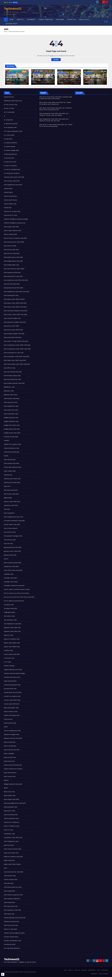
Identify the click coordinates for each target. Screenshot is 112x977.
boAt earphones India (10, 402)
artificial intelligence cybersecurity (14, 223)
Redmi (6, 788)
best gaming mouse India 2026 (13, 288)
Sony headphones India (11, 841)
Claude (6, 455)
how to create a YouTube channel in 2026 (16, 589)
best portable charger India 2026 (14, 333)
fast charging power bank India (13, 517)
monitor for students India (12, 696)
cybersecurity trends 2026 (12, 482)
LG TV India (7, 662)
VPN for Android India (10, 879)
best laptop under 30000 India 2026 (15, 303)
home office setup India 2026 (13, 570)
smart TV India (8, 830)
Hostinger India (8, 574)
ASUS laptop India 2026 (11, 226)
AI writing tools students (11, 173)
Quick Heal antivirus (10, 772)
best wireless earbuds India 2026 (14, 383)
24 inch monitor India (10, 104)
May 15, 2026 (37, 79)
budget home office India (12, 425)
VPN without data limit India (13, 887)
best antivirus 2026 (10, 246)
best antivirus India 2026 (11, 253)
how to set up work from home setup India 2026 (19, 597)
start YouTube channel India (12, 849)
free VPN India (8, 543)
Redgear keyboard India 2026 (13, 784)
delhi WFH (7, 486)
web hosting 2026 (9, 891)
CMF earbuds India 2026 (11, 463)
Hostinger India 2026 (10, 578)
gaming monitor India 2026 (12, 551)
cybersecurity (8, 475)
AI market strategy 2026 (11, 150)
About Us (20, 19)
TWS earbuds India (10, 875)
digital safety (8, 497)
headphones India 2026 (11, 566)
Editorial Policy (11, 23)
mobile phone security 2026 (12, 692)
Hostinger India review (11, 581)
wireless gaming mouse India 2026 (14, 917)
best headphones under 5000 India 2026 (16, 291)
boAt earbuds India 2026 (11, 398)
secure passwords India (11, 818)
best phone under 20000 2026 (13, 329)
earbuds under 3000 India (12, 501)
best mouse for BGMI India (12, 318)
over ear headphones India (12, 730)
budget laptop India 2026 (12, 429)
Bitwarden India (9, 391)
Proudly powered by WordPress (12, 971)
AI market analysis (9, 146)
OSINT (6, 727)
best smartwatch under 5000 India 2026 (16, 356)
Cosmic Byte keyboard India (12, 467)
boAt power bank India (11, 410)
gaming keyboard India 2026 (12, 547)
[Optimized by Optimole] (2, 974)
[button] (104, 21)
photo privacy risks (10, 757)
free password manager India (13, 536)
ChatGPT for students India (12, 444)
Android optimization (10, 196)
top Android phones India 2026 (13, 872)
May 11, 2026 (63, 79)
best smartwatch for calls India (13, 352)
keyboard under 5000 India (12, 631)
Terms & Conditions (46, 19)
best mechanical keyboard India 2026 (15, 310)
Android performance (10, 200)
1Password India (9, 97)
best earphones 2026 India (12, 272)
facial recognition (9, 513)
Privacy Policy (84, 19)
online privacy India (10, 723)
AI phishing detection (10, 154)
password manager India (11, 734)
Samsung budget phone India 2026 (15, 803)
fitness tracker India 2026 (12, 524)
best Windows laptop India (12, 375)
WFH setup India (9, 914)
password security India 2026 (13, 738)
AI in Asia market (9, 135)
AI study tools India (10, 162)
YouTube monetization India (12, 940)
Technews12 (12, 8)
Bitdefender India (9, 387)
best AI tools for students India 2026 (15, 238)
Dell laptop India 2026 (11, 490)
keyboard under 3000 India (12, 627)
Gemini (6, 559)
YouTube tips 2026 (9, 944)
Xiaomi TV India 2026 (10, 929)
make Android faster (10, 681)
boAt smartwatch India (11, 413)
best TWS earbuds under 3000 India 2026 (17, 364)
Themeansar (33, 971)
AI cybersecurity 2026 (10, 123)
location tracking (9, 665)
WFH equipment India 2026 (12, 910)
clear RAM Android (9, 459)
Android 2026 (8, 188)
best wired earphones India (12, 379)
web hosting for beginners (12, 898)
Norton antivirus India (10, 711)
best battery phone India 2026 (13, 257)
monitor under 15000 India (12, 700)
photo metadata (9, 753)
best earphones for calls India (13, 276)
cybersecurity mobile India (12, 478)
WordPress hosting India (11, 921)
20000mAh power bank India (13, 100)
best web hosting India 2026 (13, 371)
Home (11, 19)
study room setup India (11, 853)
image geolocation (9, 612)
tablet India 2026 (9, 860)
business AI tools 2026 (11, 436)
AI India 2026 (8, 139)
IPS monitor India (9, 616)
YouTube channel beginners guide (14, 933)
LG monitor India (9, 658)
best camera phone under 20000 (14, 268)
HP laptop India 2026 (10, 608)
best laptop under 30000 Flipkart (14, 299)
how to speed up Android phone (14, 601)
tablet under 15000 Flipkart (12, 864)
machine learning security (12, 677)
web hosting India (9, 902)
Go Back (56, 59)
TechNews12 (31, 19)
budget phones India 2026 (12, 433)
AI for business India (10, 127)
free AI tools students (11, 528)
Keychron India (8, 635)
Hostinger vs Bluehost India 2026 (14, 585)
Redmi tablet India (9, 795)
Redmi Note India (9, 791)
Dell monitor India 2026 (11, 494)
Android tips (8, 207)
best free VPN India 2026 (11, 284)
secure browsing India (11, 814)
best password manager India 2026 (15, 322)
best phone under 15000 (11, 326)
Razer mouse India (9, 776)
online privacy (8, 719)
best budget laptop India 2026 (13, 261)
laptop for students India (11, 639)
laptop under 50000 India (12, 646)
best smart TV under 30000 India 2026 (16, 341)
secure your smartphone (11, 822)
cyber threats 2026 (10, 471)
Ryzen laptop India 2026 (11, 799)
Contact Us (71, 19)
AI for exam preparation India (13, 131)
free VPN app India (9, 539)
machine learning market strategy (14, 673)
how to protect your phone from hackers (16, 593)
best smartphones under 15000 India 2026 (17, 345)
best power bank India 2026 (12, 337)
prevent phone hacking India (13, 765)
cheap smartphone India (11, 448)
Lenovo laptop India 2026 (12, 654)
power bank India (9, 761)
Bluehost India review (10, 394)
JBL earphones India (10, 620)
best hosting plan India (11, 295)
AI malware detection (10, 142)
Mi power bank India (10, 688)
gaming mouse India (10, 555)
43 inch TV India (9, 108)
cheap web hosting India (11, 452)
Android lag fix (8, 192)
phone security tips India (11, 749)
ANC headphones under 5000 (13, 184)
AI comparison (8, 120)
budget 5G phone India (11, 417)
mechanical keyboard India (12, 685)
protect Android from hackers (13, 769)
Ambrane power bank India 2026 (14, 177)
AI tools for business (10, 165)
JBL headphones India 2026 (12, 623)
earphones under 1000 (11, 505)
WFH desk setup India (11, 906)
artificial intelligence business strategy (16, 219)
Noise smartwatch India (11, 707)
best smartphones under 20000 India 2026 (17, 349)
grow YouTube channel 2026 (12, 562)
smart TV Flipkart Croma (11, 826)
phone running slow (10, 746)
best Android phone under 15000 (14, 242)
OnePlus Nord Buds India (11, 715)
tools (5, 868)
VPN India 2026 (8, 883)
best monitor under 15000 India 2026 (15, 314)
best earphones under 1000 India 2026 (16, 280)
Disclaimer (60, 19)
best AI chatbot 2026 (10, 234)
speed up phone (9, 845)
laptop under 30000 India (12, 643)
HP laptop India (8, 604)
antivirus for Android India (12, 211)
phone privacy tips (9, 742)
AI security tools (9, 158)
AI (4, 116)
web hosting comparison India (13, 895)
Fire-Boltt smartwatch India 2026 (14, 520)
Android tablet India (10, 204)
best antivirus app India (11, 249)
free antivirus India (10, 532)
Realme (6, 780)
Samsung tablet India (10, 807)
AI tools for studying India (12, 169)
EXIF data (7, 509)
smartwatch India (9, 833)
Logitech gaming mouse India (13, 669)
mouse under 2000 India (11, 704)
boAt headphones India (11, 406)
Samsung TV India (9, 811)
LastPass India (8, 650)
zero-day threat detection (12, 948)
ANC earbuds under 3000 (12, 181)
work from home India (11, 925)
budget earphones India (11, 421)
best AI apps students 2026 (12, 230)
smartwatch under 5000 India (13, 837)
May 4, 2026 (89, 79)
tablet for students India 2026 (13, 856)
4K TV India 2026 (9, 112)
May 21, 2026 (11, 79)
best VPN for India (9, 368)
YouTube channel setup (11, 936)
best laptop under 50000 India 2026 (15, 307)
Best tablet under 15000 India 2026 (15, 360)
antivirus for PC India (10, 215)
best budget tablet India (11, 265)
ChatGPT (6, 440)
